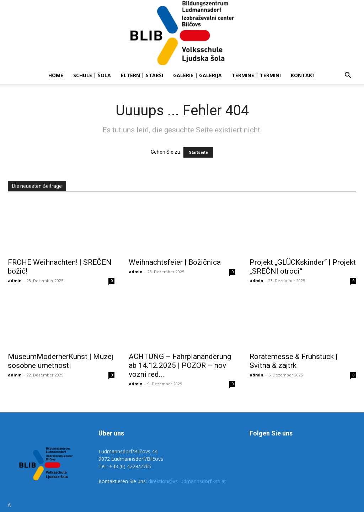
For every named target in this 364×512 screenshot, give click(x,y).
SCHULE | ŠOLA (92, 75)
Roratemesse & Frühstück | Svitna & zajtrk (294, 361)
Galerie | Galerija (197, 75)
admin (15, 280)
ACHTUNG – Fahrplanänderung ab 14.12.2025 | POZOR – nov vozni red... (180, 365)
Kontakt (303, 75)
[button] (347, 76)
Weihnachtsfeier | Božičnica (175, 262)
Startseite (198, 152)
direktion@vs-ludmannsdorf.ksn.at (187, 481)
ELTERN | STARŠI (142, 75)
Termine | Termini (256, 75)
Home (55, 75)
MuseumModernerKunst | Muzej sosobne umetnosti (60, 361)
